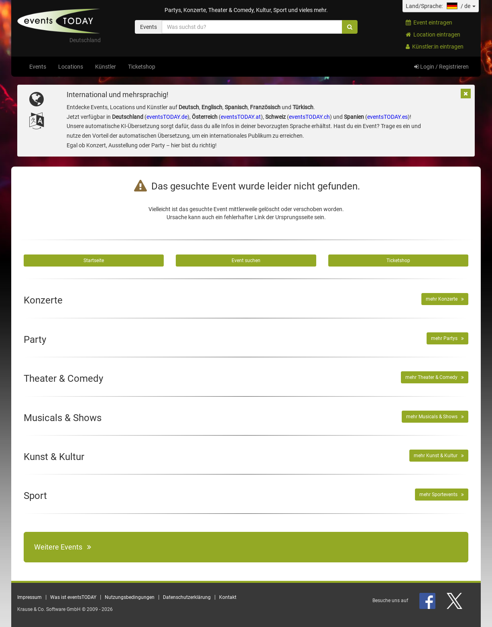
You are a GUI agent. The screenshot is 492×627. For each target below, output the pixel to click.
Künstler (105, 66)
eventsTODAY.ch (309, 117)
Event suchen (246, 260)
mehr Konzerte (445, 299)
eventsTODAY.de (166, 117)
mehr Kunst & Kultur (439, 455)
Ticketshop (141, 66)
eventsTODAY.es (387, 117)
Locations (70, 66)
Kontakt (227, 597)
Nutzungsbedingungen (130, 597)
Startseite (93, 260)
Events (37, 66)
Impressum (29, 597)
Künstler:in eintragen (435, 46)
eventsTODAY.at (241, 117)
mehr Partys (447, 338)
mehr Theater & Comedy (434, 377)
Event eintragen (429, 22)
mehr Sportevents (441, 494)
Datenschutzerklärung (187, 597)
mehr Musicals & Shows (435, 416)
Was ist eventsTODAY (73, 597)
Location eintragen (433, 34)
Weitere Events (62, 547)
